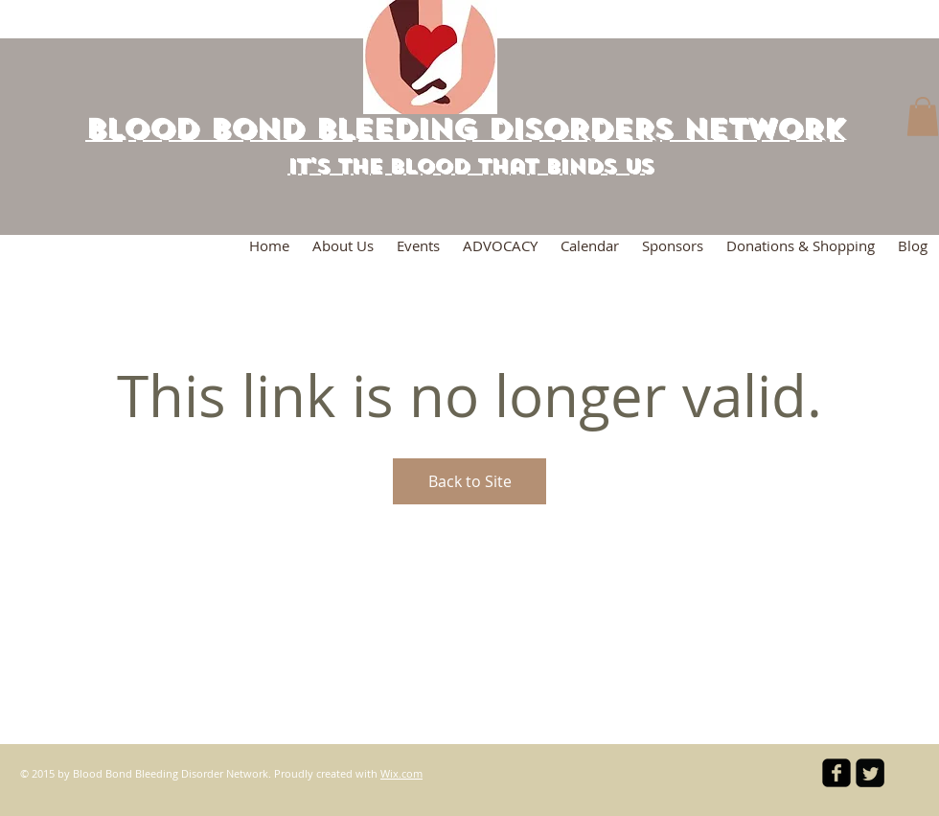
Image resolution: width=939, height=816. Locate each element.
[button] (922, 116)
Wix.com (401, 773)
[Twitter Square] (870, 772)
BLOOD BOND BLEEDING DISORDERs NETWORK (464, 129)
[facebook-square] (836, 772)
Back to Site (470, 481)
